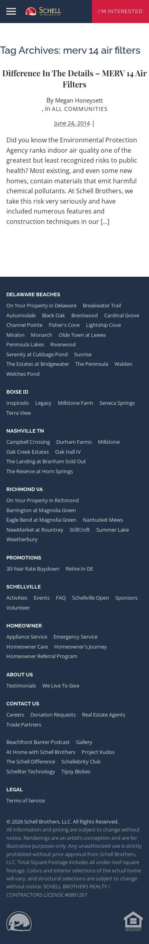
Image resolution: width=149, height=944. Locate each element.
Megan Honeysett (79, 100)
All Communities (80, 109)
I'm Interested (120, 11)
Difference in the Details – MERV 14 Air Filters (74, 78)
